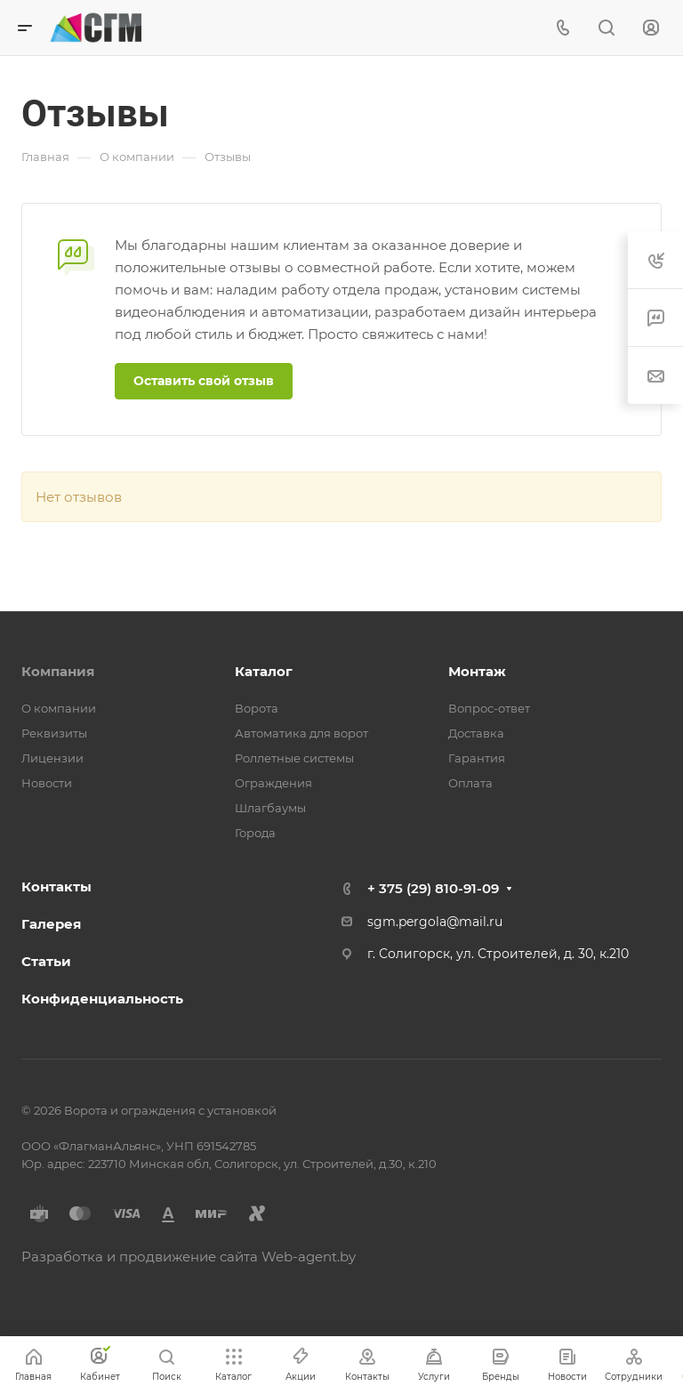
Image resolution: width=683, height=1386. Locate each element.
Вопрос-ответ (489, 708)
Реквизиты (54, 733)
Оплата (470, 783)
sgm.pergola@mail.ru (434, 922)
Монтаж (477, 671)
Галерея (51, 923)
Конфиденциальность (102, 998)
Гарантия (476, 758)
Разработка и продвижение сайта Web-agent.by (188, 1256)
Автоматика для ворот (301, 733)
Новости (46, 783)
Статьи (46, 961)
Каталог (264, 671)
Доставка (476, 733)
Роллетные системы (294, 758)
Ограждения (273, 783)
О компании (58, 708)
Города (255, 833)
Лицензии (52, 758)
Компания (57, 671)
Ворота (256, 708)
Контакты (56, 886)
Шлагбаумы (270, 808)
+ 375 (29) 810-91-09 (433, 888)
